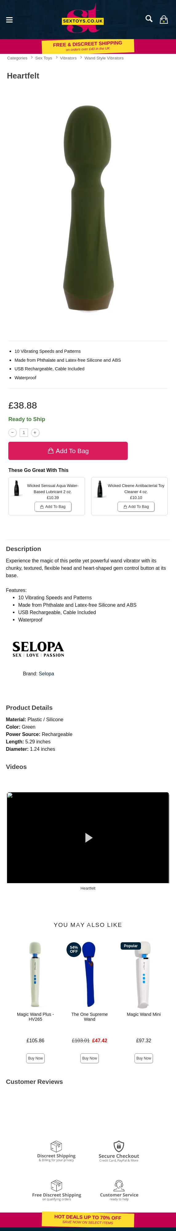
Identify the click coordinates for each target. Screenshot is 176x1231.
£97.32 (143, 1041)
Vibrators (68, 57)
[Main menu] (9, 19)
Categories (17, 57)
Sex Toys (43, 57)
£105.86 (35, 1041)
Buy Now (35, 1058)
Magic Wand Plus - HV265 (35, 1017)
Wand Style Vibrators (104, 57)
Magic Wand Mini (144, 1014)
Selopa (46, 674)
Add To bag (68, 451)
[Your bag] (163, 19)
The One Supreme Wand (89, 1017)
